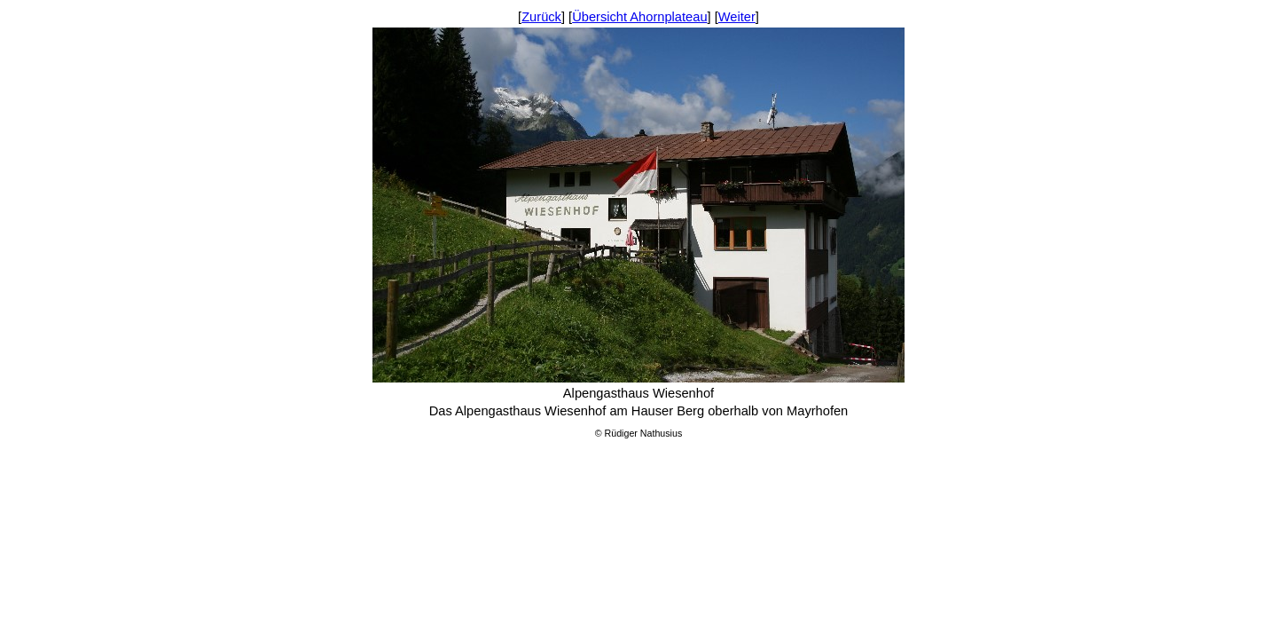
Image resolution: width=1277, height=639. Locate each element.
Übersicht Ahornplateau (639, 17)
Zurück (541, 17)
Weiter (737, 17)
